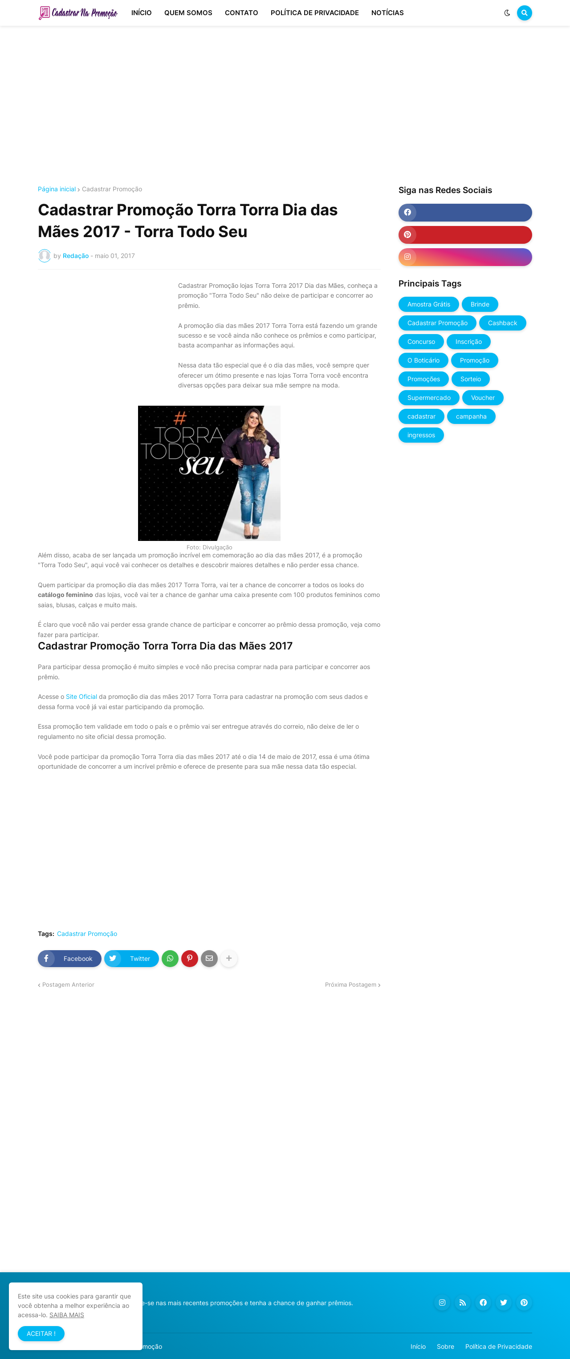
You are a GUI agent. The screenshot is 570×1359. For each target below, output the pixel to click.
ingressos (421, 435)
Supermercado (429, 397)
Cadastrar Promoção (112, 189)
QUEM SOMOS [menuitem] (188, 12)
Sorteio (470, 379)
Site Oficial (81, 696)
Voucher (483, 397)
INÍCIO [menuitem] (141, 12)
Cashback (502, 323)
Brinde (480, 304)
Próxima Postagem (350, 984)
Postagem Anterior (68, 984)
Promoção (474, 360)
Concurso (421, 341)
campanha (471, 416)
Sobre (445, 1346)
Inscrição (469, 341)
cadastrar (421, 416)
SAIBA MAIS (66, 1315)
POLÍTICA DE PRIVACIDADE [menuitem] (315, 12)
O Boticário (423, 360)
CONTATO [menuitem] (241, 12)
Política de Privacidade (498, 1346)
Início (418, 1346)
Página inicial (57, 189)
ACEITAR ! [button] (41, 1333)
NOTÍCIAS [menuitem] (387, 12)
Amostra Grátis (428, 304)
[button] (507, 12)
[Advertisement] (285, 106)
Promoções (423, 379)
